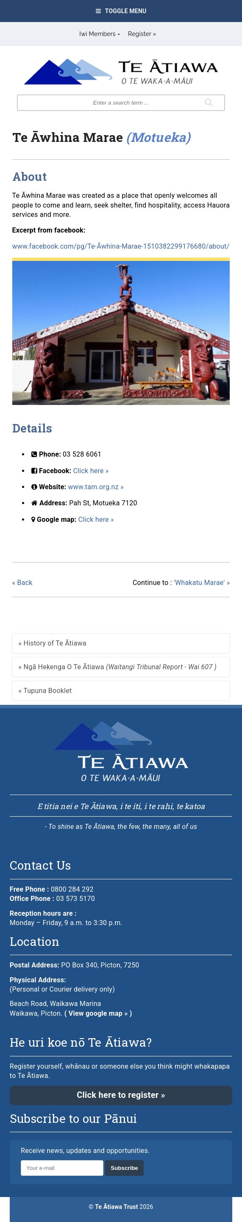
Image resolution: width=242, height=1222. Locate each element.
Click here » (91, 471)
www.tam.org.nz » (96, 487)
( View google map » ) (98, 1013)
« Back (22, 583)
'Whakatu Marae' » (181, 582)
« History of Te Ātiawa (52, 643)
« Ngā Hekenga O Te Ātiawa (118, 667)
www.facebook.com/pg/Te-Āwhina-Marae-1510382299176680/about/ (121, 246)
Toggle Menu (121, 11)
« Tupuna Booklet (45, 691)
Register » (142, 34)
